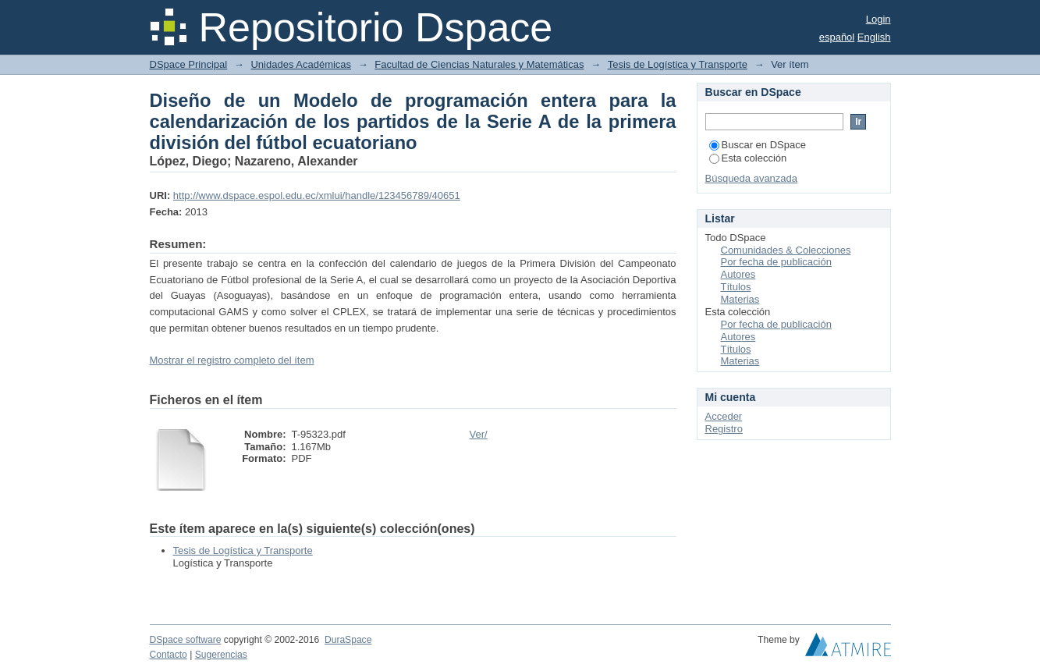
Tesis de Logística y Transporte (677, 64)
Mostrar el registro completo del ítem (232, 360)
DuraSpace (348, 639)
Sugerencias (221, 654)
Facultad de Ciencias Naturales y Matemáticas (479, 64)
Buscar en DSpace (757, 145)
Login (878, 19)
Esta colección (748, 158)
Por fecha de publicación (776, 262)
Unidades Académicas (300, 64)
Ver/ (479, 434)
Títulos (736, 287)
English (874, 37)
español (837, 37)
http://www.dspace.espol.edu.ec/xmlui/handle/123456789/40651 (316, 195)
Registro (724, 429)
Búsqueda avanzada (751, 178)
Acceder (724, 416)
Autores (738, 274)
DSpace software (186, 639)
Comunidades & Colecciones (786, 250)
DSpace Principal (189, 64)
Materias (740, 299)
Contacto (168, 654)
